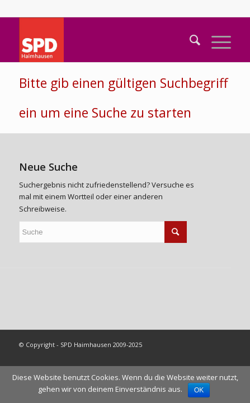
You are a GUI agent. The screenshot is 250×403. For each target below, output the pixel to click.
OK (199, 390)
